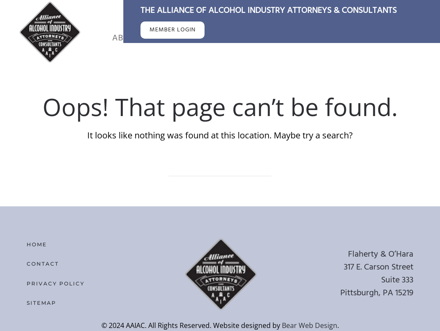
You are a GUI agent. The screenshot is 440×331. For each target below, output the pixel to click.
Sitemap (41, 303)
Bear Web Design (309, 325)
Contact (43, 264)
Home (37, 244)
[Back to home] (49, 32)
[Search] (220, 167)
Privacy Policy (56, 283)
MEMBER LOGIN (173, 30)
